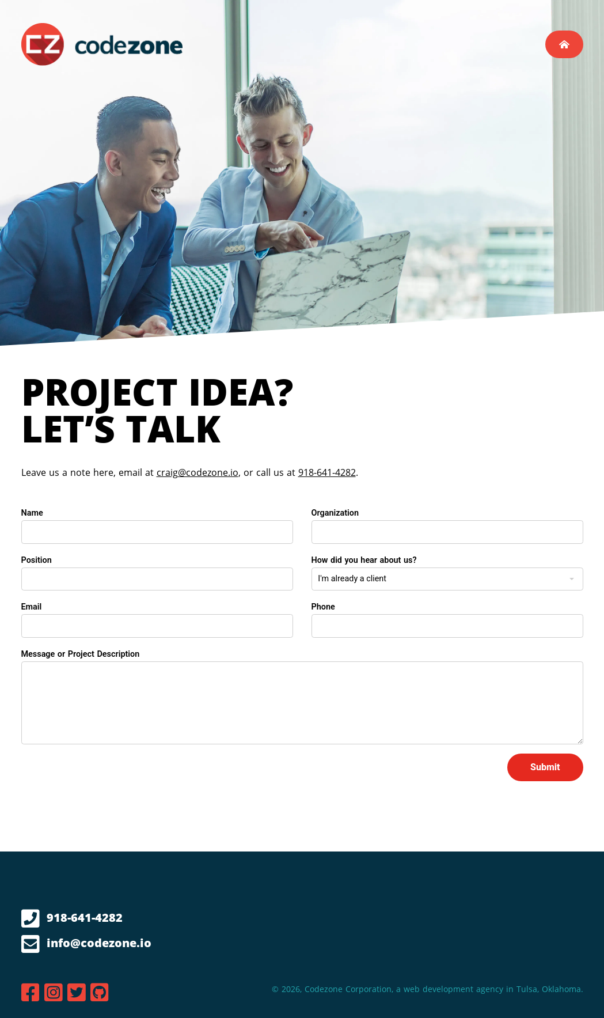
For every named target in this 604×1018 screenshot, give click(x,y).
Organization (335, 513)
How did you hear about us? (364, 560)
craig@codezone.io (197, 472)
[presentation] (108, 776)
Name (32, 513)
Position (36, 560)
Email (31, 607)
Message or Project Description (80, 654)
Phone (323, 607)
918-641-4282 (327, 472)
